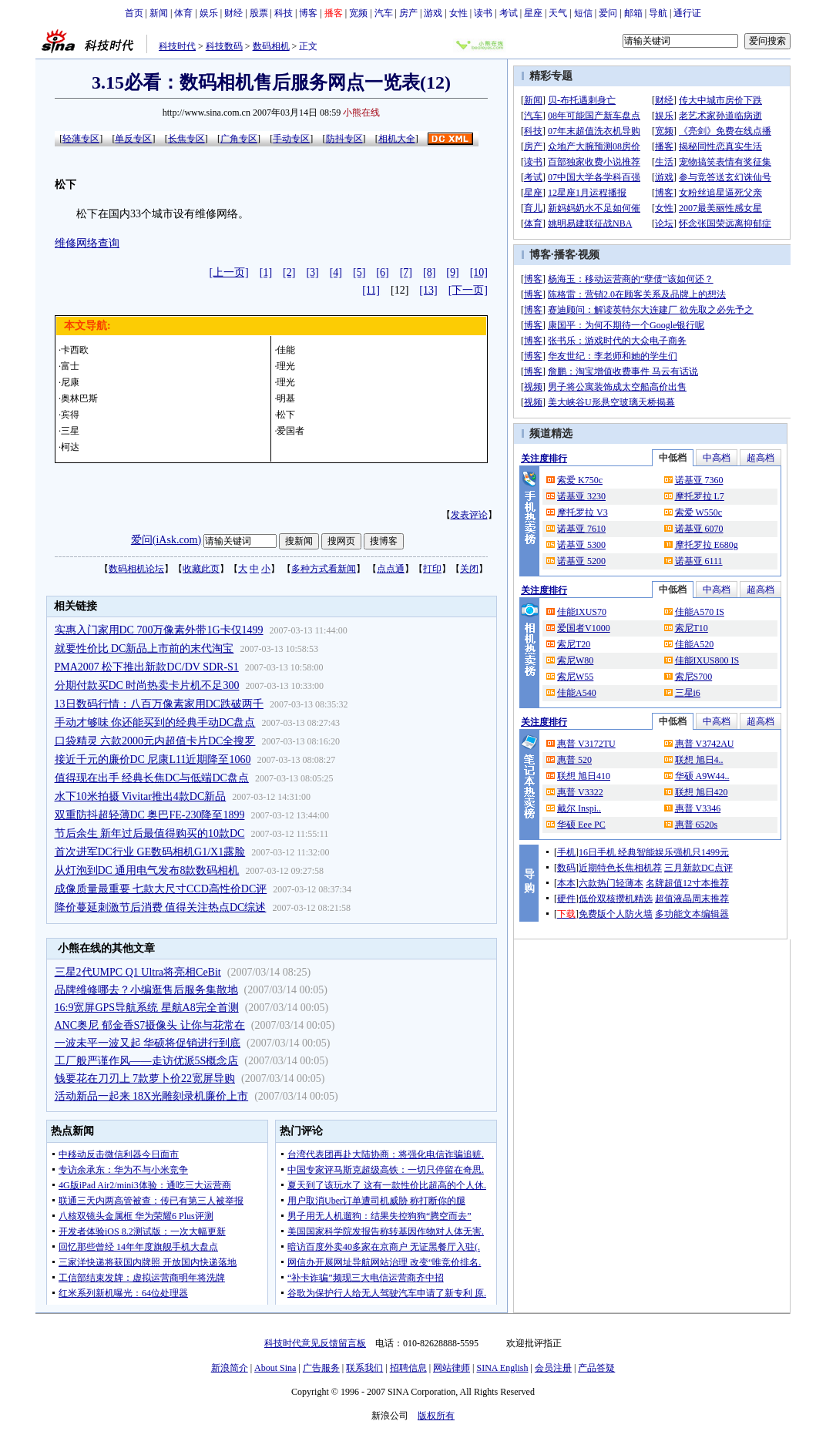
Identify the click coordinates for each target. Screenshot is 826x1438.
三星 (70, 430)
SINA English (502, 1367)
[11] (371, 290)
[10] (479, 272)
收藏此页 (201, 568)
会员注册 (553, 1367)
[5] (359, 272)
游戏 (433, 13)
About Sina (275, 1367)
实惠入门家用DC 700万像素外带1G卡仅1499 (159, 630)
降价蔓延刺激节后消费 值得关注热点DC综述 (161, 907)
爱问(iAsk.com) (166, 540)
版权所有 (436, 1415)
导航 (658, 13)
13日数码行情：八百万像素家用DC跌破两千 (159, 704)
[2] (289, 272)
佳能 (286, 349)
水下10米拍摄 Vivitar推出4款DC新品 (141, 796)
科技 (283, 13)
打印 (432, 568)
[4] (336, 272)
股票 (259, 13)
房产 (408, 13)
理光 (286, 366)
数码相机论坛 (136, 568)
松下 (286, 414)
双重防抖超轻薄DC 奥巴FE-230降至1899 (150, 815)
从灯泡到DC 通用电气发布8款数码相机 (147, 870)
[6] (382, 272)
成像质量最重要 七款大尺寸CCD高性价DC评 (161, 889)
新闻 (158, 13)
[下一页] (468, 290)
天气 (558, 13)
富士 (70, 366)
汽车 (383, 13)
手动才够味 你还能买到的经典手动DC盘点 (155, 722)
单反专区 (133, 138)
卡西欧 (75, 349)
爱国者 (290, 430)
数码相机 (271, 46)
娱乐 (209, 13)
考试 (508, 13)
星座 (533, 13)
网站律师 (451, 1367)
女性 (458, 13)
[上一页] (228, 272)
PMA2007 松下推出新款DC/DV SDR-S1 (147, 667)
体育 (183, 13)
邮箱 (633, 13)
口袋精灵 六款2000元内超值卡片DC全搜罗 (155, 741)
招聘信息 (408, 1367)
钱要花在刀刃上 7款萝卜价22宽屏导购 (145, 1078)
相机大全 (396, 138)
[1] (266, 272)
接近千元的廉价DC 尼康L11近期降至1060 (153, 759)
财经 (233, 13)
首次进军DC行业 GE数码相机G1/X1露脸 (150, 852)
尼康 (70, 382)
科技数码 (224, 46)
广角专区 (238, 138)
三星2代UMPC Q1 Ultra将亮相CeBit (138, 972)
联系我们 (364, 1367)
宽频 (358, 13)
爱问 (608, 13)
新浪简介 (229, 1367)
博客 (308, 13)
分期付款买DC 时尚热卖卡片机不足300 (147, 685)
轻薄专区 (80, 138)
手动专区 (291, 138)
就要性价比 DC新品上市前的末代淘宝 (144, 648)
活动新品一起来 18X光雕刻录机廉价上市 (152, 1096)
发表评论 (469, 514)
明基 (286, 398)
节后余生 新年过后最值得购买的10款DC (150, 833)
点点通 (391, 568)
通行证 (687, 13)
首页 (134, 13)
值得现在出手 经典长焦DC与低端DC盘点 (152, 778)
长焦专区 (186, 138)
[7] (406, 272)
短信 (583, 13)
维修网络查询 (87, 243)
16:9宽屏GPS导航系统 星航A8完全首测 (147, 1007)
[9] (452, 272)
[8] (429, 272)
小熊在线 (361, 112)
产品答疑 (596, 1367)
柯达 (70, 447)
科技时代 (177, 46)
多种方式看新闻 (323, 568)
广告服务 (321, 1367)
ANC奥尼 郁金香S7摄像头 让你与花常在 (150, 1025)
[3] (312, 272)
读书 (483, 13)
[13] (428, 290)
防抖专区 (344, 138)
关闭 (469, 568)
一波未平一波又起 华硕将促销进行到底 (148, 1043)
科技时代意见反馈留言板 (315, 1343)
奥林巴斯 (79, 398)
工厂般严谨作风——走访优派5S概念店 (147, 1061)
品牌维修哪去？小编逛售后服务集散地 (146, 990)
